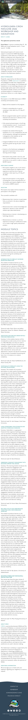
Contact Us (14, 686)
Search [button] (26, 1)
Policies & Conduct (14, 696)
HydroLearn (16, 80)
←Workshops (14, 10)
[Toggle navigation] (23, 1)
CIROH (3, 626)
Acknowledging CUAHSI (14, 692)
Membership (14, 689)
